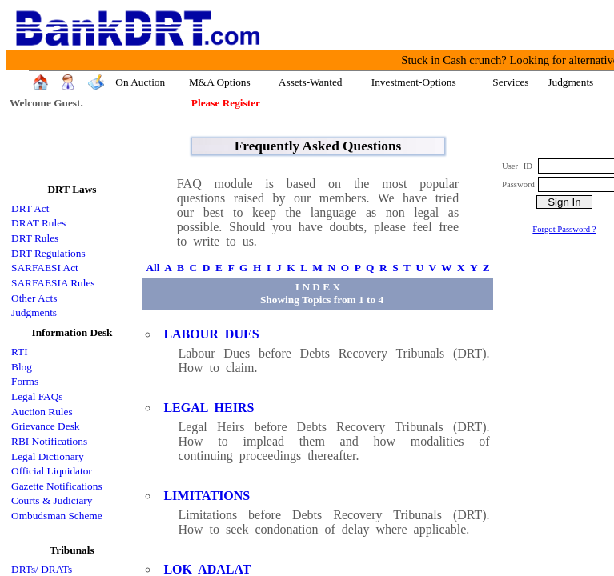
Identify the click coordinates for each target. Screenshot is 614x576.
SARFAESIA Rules (53, 283)
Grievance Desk (45, 426)
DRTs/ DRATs (41, 569)
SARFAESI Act (44, 268)
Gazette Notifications (56, 486)
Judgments (34, 312)
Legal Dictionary (47, 456)
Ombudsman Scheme (56, 516)
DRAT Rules (38, 223)
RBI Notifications (49, 441)
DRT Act (30, 208)
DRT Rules (34, 238)
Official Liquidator (51, 471)
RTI (19, 352)
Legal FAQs (37, 396)
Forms (24, 381)
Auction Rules (42, 412)
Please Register (225, 103)
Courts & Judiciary (51, 500)
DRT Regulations (48, 253)
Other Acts (34, 298)
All (152, 268)
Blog (21, 367)
